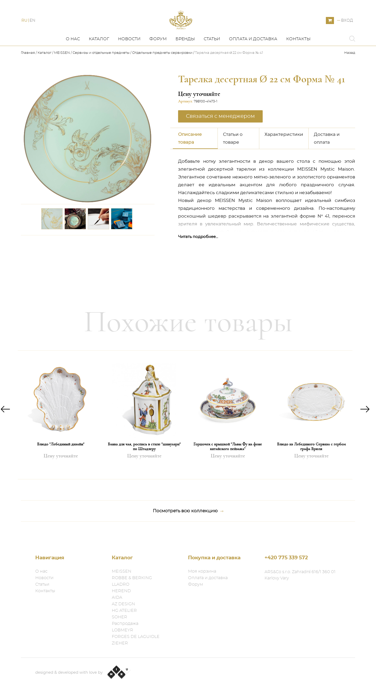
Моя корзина (202, 571)
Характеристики (284, 146)
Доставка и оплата (327, 150)
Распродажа (125, 623)
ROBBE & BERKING (132, 578)
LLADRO (120, 584)
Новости (129, 51)
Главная (28, 65)
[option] (60, 427)
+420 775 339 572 (286, 557)
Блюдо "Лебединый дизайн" (60, 457)
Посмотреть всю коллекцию (188, 523)
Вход (347, 27)
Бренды (185, 51)
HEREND (121, 591)
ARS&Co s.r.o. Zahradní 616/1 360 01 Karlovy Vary (300, 575)
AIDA (117, 597)
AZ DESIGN (123, 604)
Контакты (298, 51)
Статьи (212, 51)
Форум (158, 51)
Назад (349, 65)
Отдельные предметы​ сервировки (162, 65)
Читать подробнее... (198, 249)
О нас (73, 51)
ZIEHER (120, 643)
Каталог (99, 51)
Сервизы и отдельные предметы (101, 65)
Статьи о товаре (233, 150)
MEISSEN (62, 65)
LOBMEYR (122, 630)
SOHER (119, 617)
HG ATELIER (124, 610)
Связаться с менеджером (220, 128)
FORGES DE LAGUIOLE (136, 637)
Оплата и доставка (253, 51)
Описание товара (190, 150)
